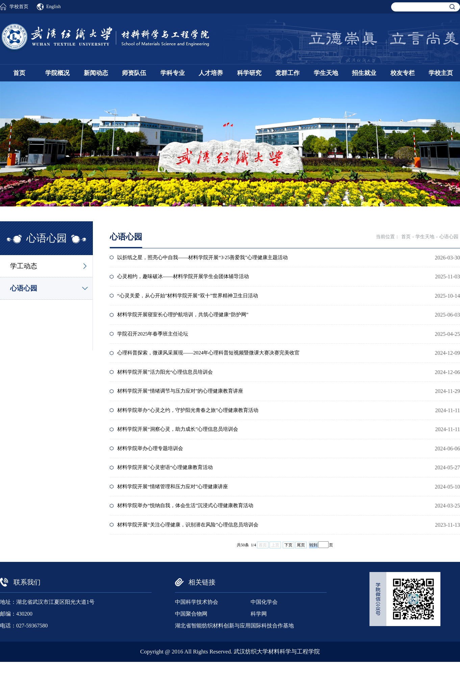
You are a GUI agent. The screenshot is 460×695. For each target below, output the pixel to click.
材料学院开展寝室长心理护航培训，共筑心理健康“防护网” (188, 322)
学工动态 (23, 266)
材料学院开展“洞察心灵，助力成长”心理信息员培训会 (182, 450)
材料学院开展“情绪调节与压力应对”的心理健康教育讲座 (185, 408)
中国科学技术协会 (196, 635)
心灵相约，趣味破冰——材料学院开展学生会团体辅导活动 (188, 280)
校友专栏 (402, 73)
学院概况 (57, 73)
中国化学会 (264, 635)
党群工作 (287, 73)
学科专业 (172, 73)
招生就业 (364, 73)
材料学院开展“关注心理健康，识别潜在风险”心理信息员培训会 (193, 557)
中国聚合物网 (191, 647)
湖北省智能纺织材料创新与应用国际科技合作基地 (234, 659)
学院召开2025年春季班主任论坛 (156, 344)
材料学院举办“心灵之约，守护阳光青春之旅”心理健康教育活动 (193, 429)
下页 (288, 578)
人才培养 (211, 73)
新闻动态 (96, 73)
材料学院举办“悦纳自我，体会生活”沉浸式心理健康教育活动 (190, 535)
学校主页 (441, 73)
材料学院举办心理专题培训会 (153, 471)
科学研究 (249, 73)
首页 (19, 73)
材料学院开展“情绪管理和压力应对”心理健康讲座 (177, 514)
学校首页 (18, 6)
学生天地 (326, 73)
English (53, 6)
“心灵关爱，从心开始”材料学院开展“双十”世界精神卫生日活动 (193, 301)
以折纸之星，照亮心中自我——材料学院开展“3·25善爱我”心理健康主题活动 (209, 259)
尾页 (301, 578)
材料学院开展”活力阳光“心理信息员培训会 (169, 386)
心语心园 (23, 288)
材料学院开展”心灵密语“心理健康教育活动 (169, 493)
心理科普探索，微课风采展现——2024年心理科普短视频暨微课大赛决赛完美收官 (215, 365)
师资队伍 (134, 73)
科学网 (259, 647)
